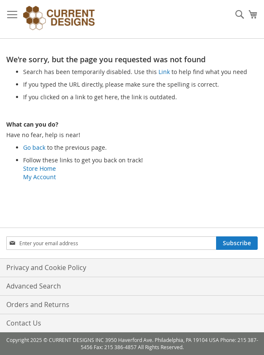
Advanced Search (33, 286)
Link (164, 72)
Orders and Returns (37, 304)
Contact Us (23, 323)
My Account (39, 177)
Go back (34, 147)
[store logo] (59, 19)
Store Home (39, 168)
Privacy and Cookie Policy (46, 267)
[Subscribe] (237, 243)
